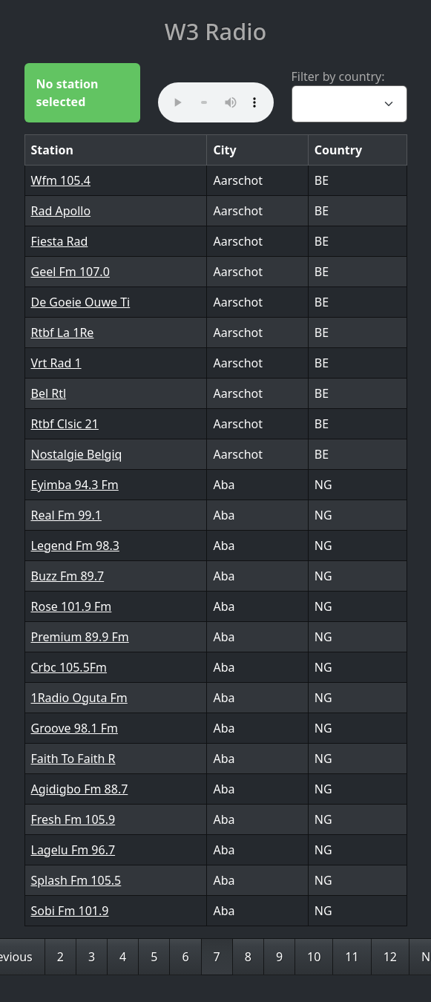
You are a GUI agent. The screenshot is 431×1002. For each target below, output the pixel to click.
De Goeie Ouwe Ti (81, 302)
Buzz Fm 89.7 (68, 576)
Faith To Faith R (73, 758)
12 (390, 957)
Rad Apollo (61, 211)
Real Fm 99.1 (66, 515)
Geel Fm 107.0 (70, 271)
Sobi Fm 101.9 (70, 911)
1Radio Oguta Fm (79, 698)
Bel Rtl (49, 393)
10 (313, 957)
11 (351, 957)
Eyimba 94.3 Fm (75, 485)
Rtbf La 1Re (62, 332)
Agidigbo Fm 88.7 (79, 789)
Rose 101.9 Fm (71, 606)
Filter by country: (338, 76)
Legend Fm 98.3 (75, 545)
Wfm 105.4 (61, 180)
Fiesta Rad (59, 241)
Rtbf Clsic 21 (65, 424)
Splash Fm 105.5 (76, 880)
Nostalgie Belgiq (76, 454)
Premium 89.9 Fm (80, 637)
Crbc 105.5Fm (69, 667)
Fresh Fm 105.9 (73, 819)
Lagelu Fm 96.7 (73, 850)
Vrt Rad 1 (56, 363)
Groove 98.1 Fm (74, 728)
